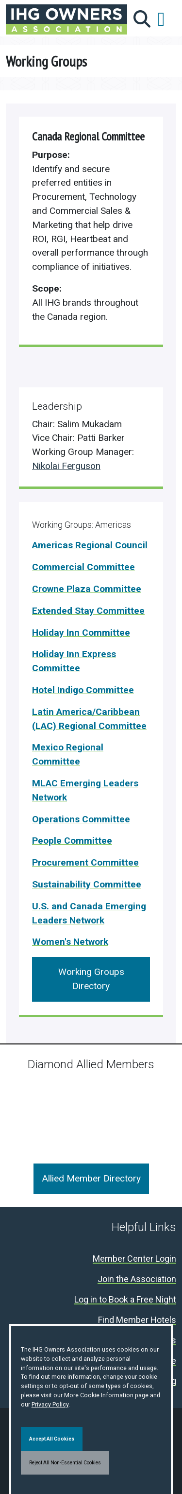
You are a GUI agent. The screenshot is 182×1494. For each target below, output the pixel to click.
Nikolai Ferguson (66, 465)
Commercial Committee (83, 567)
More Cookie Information (98, 1395)
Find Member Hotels (137, 1320)
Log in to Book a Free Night (125, 1299)
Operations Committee (81, 819)
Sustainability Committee (86, 884)
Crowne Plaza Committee (86, 588)
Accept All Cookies (51, 1439)
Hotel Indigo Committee (83, 689)
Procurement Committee (85, 862)
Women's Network (70, 941)
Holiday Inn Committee (81, 632)
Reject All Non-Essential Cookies (65, 1462)
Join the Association (137, 1279)
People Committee (72, 840)
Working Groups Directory (91, 978)
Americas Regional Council (90, 545)
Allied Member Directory (91, 1178)
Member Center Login (134, 1259)
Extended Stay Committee (88, 610)
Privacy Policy (50, 1404)
